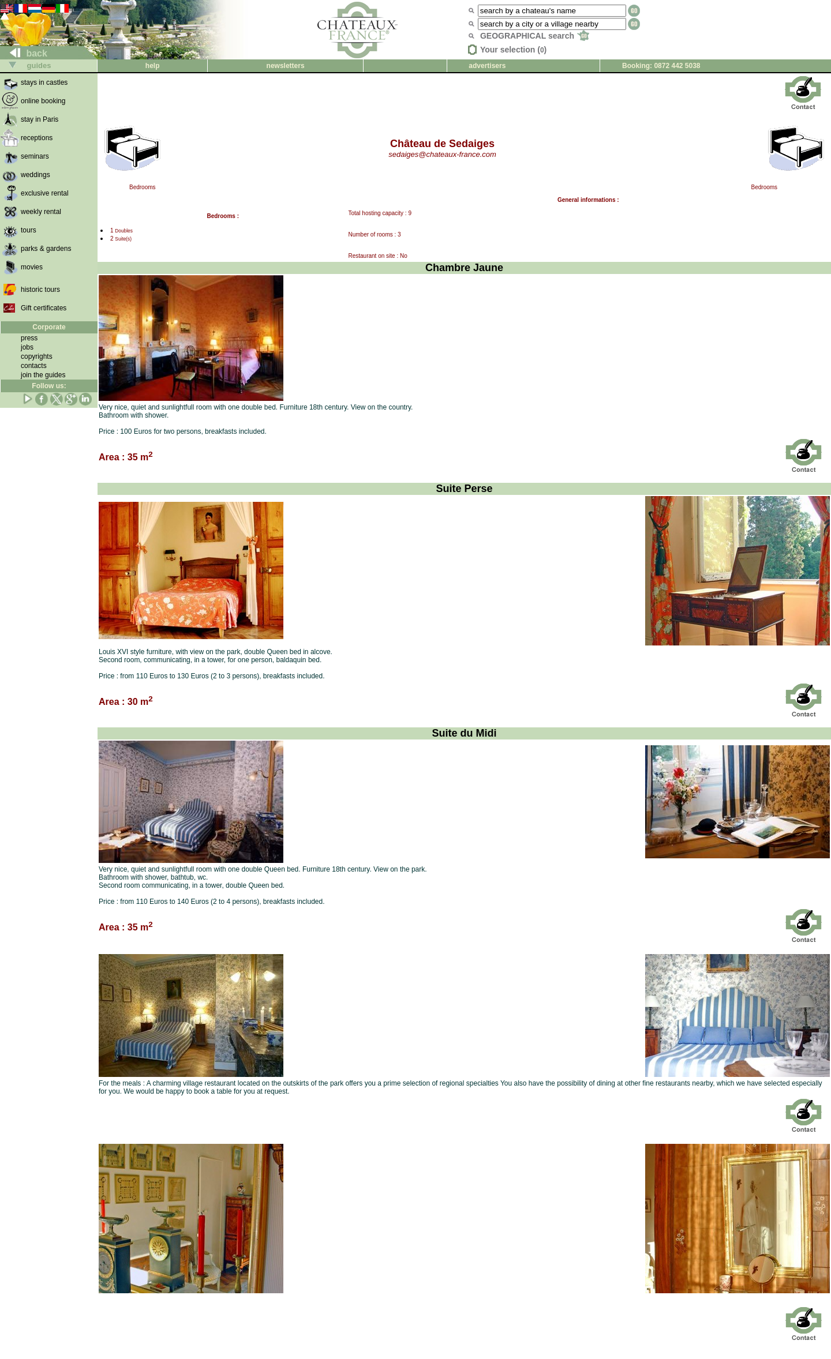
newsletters (286, 66)
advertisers (487, 66)
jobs (27, 347)
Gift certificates (43, 308)
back (24, 53)
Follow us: (49, 386)
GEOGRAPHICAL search (534, 35)
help (152, 66)
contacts (34, 366)
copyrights (37, 356)
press (29, 338)
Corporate (48, 327)
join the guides (43, 375)
